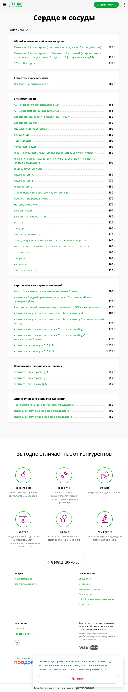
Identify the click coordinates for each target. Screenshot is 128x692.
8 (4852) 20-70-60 (65, 562)
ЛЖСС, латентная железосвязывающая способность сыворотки (52, 246)
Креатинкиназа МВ (25, 122)
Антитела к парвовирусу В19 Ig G (34, 351)
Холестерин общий (25, 146)
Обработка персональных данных (97, 599)
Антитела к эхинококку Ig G (30, 384)
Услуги (18, 573)
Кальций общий (23, 210)
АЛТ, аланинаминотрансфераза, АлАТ (36, 110)
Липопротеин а (23, 186)
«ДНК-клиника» (22, 658)
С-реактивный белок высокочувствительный (41, 192)
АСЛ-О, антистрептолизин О (31, 198)
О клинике (84, 583)
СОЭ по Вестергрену (26, 63)
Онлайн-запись (106, 4)
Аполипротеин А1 (24, 174)
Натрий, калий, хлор (26, 204)
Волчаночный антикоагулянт (31, 84)
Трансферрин (22, 252)
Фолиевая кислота (25, 270)
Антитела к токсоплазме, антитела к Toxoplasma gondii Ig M (50, 329)
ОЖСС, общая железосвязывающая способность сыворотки (50, 240)
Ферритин (20, 258)
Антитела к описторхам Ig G (31, 378)
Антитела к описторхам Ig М (31, 372)
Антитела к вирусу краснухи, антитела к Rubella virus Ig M (48, 313)
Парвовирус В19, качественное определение (42, 410)
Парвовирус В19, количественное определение (43, 416)
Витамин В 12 (22, 264)
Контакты (20, 623)
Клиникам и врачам (89, 589)
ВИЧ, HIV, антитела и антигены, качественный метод (46, 291)
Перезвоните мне (24, 633)
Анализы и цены (23, 578)
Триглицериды (23, 140)
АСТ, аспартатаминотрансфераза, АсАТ (37, 104)
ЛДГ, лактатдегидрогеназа (30, 128)
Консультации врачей (26, 583)
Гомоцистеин (22, 134)
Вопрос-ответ (86, 594)
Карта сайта (85, 604)
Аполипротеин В (24, 180)
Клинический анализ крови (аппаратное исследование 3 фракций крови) (57, 47)
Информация (87, 573)
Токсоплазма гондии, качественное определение (44, 404)
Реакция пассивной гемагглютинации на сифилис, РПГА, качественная (56, 307)
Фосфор (19, 228)
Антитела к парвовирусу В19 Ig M (34, 345)
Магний (18, 222)
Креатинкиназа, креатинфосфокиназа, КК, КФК (42, 116)
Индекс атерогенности (28, 168)
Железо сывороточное (28, 234)
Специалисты (86, 578)
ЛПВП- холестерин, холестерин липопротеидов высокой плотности (55, 152)
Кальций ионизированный (30, 216)
